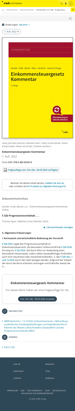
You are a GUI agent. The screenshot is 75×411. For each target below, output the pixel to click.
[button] (62, 3)
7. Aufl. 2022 (11, 31)
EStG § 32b (9, 347)
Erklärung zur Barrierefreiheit (37, 393)
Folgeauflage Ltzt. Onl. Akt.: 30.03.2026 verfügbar (33, 169)
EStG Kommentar (27, 10)
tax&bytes (49, 378)
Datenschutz (59, 390)
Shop (47, 371)
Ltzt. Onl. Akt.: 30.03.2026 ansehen (37, 299)
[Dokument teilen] (70, 18)
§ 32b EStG (7, 243)
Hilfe (47, 390)
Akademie (49, 364)
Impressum (12, 390)
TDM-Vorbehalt (34, 390)
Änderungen (11, 24)
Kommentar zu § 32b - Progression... (51, 10)
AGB (22, 390)
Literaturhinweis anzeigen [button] (59, 227)
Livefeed (17, 378)
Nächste (24, 25)
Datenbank (18, 371)
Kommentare (12, 10)
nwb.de (16, 364)
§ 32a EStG (20, 250)
